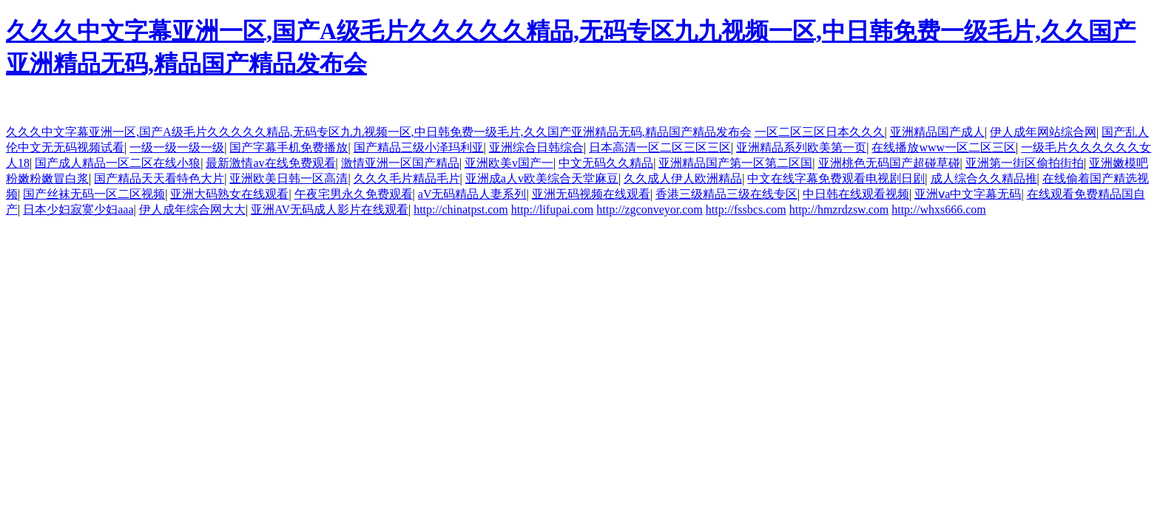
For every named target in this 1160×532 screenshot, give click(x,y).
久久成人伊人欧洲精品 (683, 178)
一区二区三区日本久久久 (820, 132)
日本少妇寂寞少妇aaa (78, 209)
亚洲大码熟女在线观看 (229, 194)
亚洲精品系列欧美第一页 (801, 147)
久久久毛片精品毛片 (407, 178)
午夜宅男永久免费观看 (353, 194)
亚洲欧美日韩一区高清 (288, 178)
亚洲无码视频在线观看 (591, 194)
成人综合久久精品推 (984, 178)
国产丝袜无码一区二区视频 (94, 194)
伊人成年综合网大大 (192, 209)
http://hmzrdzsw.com (839, 209)
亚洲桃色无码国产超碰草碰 (889, 163)
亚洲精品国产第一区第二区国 (735, 163)
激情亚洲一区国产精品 (400, 163)
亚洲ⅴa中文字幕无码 (967, 194)
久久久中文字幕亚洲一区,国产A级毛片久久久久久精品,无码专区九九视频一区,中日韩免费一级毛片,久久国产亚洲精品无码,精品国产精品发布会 (379, 132)
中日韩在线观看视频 (856, 194)
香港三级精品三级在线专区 (726, 194)
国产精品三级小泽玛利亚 (419, 147)
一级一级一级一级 (176, 147)
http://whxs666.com (938, 209)
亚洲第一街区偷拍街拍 (1024, 163)
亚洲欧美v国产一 (509, 163)
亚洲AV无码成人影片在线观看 (329, 209)
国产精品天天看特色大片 (159, 178)
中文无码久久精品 (606, 163)
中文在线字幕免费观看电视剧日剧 (836, 178)
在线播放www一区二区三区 (943, 147)
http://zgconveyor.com (649, 209)
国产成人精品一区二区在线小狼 (117, 163)
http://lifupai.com (552, 209)
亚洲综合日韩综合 (536, 147)
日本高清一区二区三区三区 (660, 147)
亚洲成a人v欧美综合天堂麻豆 (541, 178)
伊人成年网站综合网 (1043, 132)
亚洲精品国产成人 (937, 132)
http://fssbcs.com (746, 209)
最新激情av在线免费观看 (270, 163)
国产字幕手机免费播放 (288, 147)
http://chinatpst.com (461, 209)
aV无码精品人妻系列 (472, 194)
